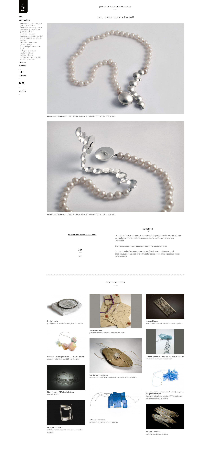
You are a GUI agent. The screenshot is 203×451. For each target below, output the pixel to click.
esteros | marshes (28, 59)
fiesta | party (26, 44)
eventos (22, 66)
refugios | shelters (28, 51)
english (22, 91)
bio (20, 17)
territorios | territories (30, 57)
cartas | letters (26, 53)
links (21, 72)
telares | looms (26, 55)
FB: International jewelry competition (82, 235)
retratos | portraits (28, 42)
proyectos (24, 20)
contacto (23, 75)
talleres (22, 62)
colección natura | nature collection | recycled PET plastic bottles (31, 30)
